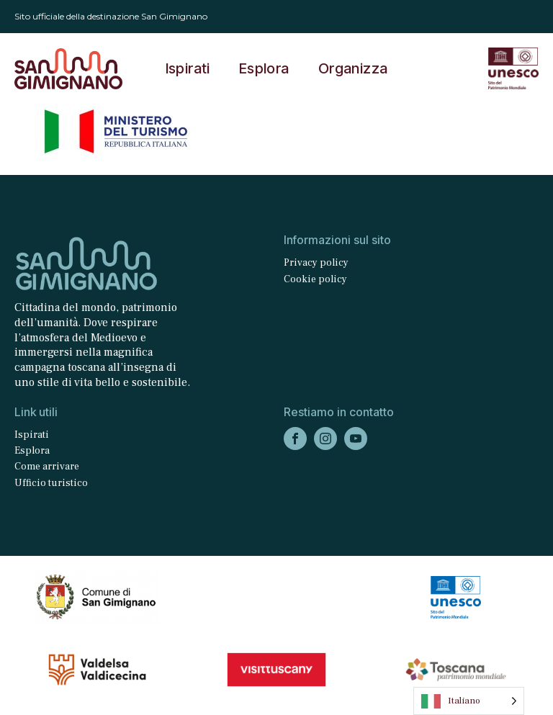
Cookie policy (315, 279)
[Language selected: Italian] (468, 701)
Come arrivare (46, 466)
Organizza (353, 68)
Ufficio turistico (51, 483)
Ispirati (188, 68)
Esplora (264, 68)
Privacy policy (316, 262)
